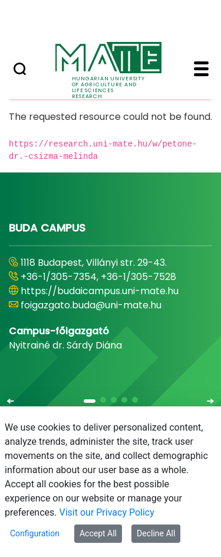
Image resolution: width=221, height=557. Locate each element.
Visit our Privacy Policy (107, 512)
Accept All (98, 533)
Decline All (156, 533)
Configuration (35, 533)
